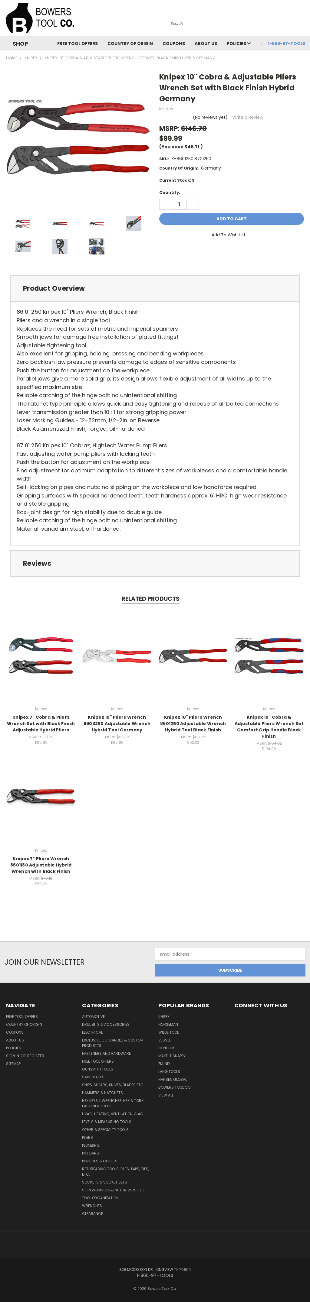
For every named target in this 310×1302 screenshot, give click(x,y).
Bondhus (167, 1048)
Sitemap (13, 1063)
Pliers (87, 1137)
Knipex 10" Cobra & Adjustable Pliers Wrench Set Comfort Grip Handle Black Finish (269, 726)
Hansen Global (172, 1079)
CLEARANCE (92, 1213)
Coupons (174, 43)
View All (165, 1095)
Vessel (164, 1040)
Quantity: (169, 192)
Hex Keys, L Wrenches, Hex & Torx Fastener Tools (112, 1103)
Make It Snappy (172, 1055)
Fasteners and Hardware (106, 1053)
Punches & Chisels (99, 1161)
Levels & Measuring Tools (106, 1121)
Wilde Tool (168, 1032)
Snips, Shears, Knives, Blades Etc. (113, 1084)
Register (35, 1055)
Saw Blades (93, 1077)
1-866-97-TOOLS (286, 43)
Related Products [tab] (151, 599)
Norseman (168, 1024)
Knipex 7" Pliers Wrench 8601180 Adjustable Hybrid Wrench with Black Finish (40, 865)
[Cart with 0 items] (304, 20)
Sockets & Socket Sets (104, 1182)
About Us (206, 43)
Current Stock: (177, 180)
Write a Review (247, 117)
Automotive (93, 1016)
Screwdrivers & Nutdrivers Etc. (113, 1190)
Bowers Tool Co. (174, 1087)
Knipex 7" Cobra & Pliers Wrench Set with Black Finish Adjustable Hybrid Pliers (41, 723)
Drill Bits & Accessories (106, 1024)
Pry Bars (90, 1153)
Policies (239, 43)
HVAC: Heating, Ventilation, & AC (112, 1113)
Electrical (92, 1032)
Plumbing (91, 1145)
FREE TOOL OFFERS (77, 43)
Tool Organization (100, 1197)
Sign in (13, 1055)
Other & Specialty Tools (105, 1129)
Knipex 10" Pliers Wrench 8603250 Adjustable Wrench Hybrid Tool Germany (117, 723)
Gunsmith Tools (97, 1069)
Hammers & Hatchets (102, 1092)
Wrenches (92, 1205)
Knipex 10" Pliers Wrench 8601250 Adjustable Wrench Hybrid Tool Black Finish (193, 723)
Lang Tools (169, 1071)
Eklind (164, 1063)
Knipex (164, 1016)
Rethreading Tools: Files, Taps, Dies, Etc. (115, 1171)
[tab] (155, 288)
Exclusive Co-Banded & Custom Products (112, 1043)
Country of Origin (130, 43)
